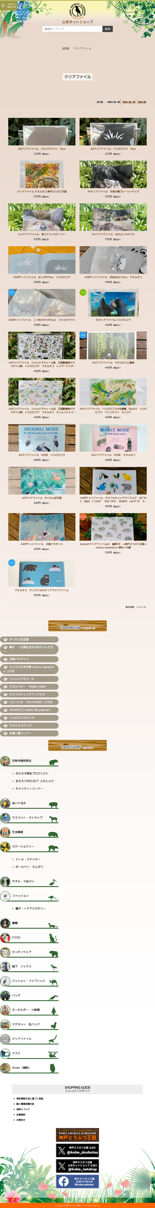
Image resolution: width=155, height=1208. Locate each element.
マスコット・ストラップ (27, 817)
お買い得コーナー (17, 733)
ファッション (20, 896)
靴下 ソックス (21, 966)
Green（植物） (21, 1068)
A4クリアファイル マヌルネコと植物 (113, 362)
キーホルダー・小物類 (26, 1010)
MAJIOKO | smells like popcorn (26, 710)
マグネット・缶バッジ (26, 1024)
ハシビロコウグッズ (18, 718)
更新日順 (142, 102)
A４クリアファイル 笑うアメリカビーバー (42, 234)
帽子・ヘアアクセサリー (31, 908)
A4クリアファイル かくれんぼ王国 (41, 497)
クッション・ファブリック (28, 981)
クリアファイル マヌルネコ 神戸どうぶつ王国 (42, 191)
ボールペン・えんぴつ (29, 867)
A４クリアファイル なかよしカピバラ (113, 234)
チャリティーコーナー (29, 789)
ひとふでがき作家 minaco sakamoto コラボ (28, 669)
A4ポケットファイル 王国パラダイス (42, 544)
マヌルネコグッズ (17, 726)
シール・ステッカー (28, 859)
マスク (16, 1053)
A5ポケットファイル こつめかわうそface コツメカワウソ (41, 320)
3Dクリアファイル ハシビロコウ (113, 320)
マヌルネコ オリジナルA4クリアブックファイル (42, 590)
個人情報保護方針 (25, 1104)
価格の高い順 (129, 102)
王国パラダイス (16, 659)
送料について (23, 1109)
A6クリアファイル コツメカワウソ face (42, 148)
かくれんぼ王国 (16, 640)
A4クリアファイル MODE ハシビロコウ (42, 455)
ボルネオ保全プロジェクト (32, 773)
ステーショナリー (23, 846)
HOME (65, 48)
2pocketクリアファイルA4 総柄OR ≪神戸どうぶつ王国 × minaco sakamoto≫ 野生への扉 (113, 545)
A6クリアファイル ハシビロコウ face (113, 148)
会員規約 (20, 1115)
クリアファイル (21, 1039)
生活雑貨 (17, 832)
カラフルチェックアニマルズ (24, 694)
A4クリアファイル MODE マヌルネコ (113, 455)
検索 (107, 29)
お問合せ (20, 1120)
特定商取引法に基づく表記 (29, 1099)
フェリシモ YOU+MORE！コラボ (28, 702)
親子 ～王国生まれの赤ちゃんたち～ (28, 649)
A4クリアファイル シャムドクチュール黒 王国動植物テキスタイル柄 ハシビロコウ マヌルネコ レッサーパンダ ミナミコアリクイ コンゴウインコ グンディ (42, 366)
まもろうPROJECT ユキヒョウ (35, 781)
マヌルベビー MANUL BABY (24, 687)
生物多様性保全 (21, 761)
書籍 (15, 923)
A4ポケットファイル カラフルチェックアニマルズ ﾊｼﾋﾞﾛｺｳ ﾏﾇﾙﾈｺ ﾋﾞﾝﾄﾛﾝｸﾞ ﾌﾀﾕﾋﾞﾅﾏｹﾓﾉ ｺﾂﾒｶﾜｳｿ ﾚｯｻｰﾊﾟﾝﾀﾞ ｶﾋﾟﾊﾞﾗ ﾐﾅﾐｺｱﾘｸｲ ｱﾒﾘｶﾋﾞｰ (113, 501)
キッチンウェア (21, 952)
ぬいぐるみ (19, 803)
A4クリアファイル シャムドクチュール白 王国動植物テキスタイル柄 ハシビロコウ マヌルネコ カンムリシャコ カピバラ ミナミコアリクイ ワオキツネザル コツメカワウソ (42, 414)
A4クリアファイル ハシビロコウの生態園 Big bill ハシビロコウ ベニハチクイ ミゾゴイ (113, 410)
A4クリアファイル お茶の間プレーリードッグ (113, 191)
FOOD (16, 937)
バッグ (16, 995)
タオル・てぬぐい (23, 881)
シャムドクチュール (18, 679)
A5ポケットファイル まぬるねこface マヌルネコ (113, 277)
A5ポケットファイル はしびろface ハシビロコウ (41, 277)
